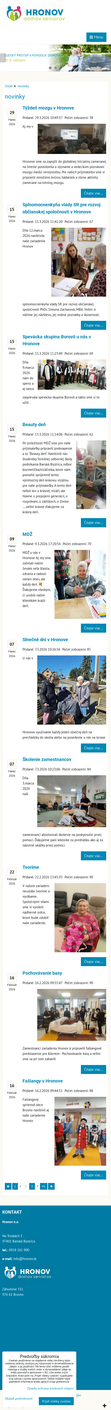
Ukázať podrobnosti (19, 1398)
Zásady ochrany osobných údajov (50, 1388)
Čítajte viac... (93, 193)
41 (43, 1186)
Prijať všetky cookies (56, 1401)
